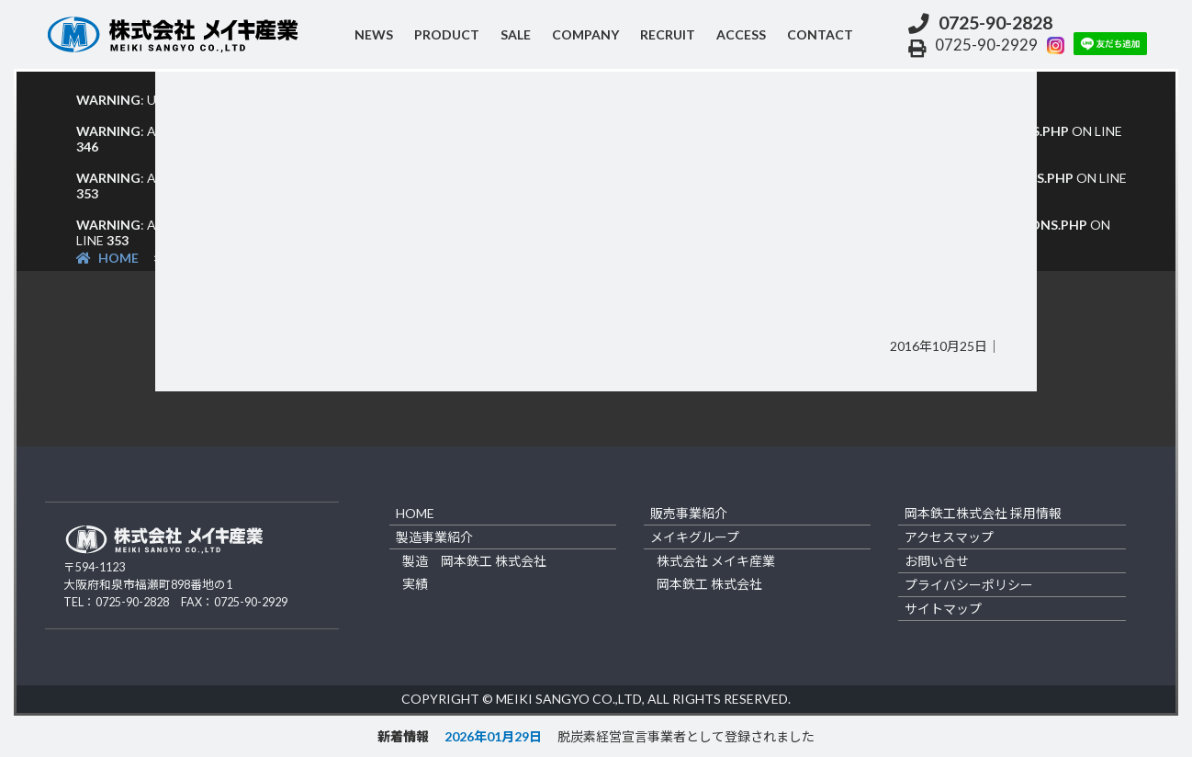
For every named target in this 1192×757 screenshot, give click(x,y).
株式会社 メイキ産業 (716, 561)
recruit (667, 34)
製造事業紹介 (434, 537)
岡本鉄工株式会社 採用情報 (983, 513)
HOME (107, 258)
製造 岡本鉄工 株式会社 (474, 561)
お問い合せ (937, 561)
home (415, 513)
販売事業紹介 (688, 513)
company (585, 34)
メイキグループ (694, 537)
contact (820, 34)
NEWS (373, 34)
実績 (415, 584)
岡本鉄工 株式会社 (709, 584)
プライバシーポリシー (969, 585)
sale (515, 34)
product (446, 34)
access (741, 34)
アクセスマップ (949, 537)
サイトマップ (943, 608)
